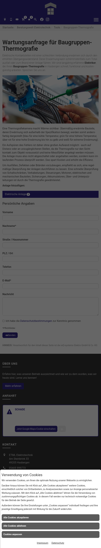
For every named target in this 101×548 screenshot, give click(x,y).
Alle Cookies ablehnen (14, 526)
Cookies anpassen (12, 534)
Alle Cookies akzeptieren (16, 517)
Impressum (42, 543)
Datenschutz (58, 543)
